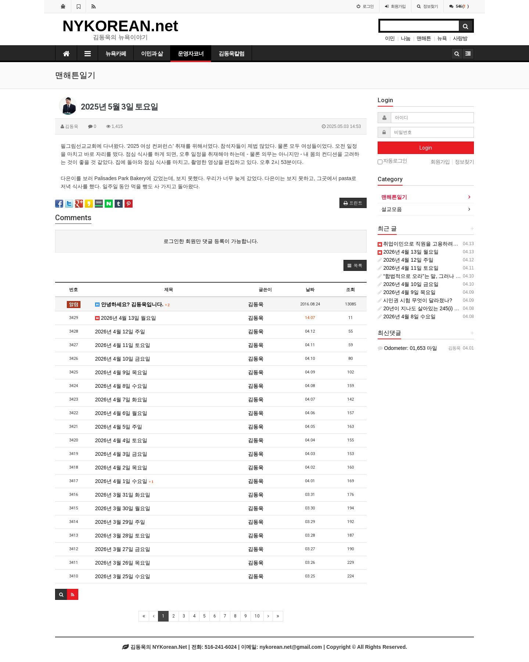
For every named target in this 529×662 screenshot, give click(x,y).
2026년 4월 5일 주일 (118, 427)
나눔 (405, 38)
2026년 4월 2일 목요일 (121, 467)
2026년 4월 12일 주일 (120, 331)
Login (426, 148)
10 (257, 616)
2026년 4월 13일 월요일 (125, 318)
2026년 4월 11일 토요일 (122, 345)
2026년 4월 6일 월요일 (121, 413)
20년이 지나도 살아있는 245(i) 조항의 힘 (427, 308)
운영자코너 (191, 53)
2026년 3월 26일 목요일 (122, 563)
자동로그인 (392, 161)
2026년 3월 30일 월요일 (122, 508)
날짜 (310, 289)
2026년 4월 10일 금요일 (122, 359)
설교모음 (391, 209)
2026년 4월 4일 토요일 (121, 440)
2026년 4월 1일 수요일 (124, 481)
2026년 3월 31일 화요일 (122, 495)
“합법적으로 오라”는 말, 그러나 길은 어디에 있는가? (440, 276)
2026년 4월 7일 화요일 (121, 399)
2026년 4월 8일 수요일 (121, 386)
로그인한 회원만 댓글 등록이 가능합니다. (210, 241)
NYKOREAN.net (120, 26)
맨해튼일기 (394, 197)
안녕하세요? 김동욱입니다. (132, 304)
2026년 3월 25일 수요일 (122, 576)
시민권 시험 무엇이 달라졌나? (415, 300)
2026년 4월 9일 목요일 (121, 372)
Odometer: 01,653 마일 (408, 348)
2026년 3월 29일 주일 (120, 522)
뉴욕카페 (115, 53)
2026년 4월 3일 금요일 (121, 454)
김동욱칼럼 (231, 53)
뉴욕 (442, 38)
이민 (390, 38)
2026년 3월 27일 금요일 (122, 549)
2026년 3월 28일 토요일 (122, 535)
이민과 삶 (152, 53)
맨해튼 (424, 38)
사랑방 (460, 38)
